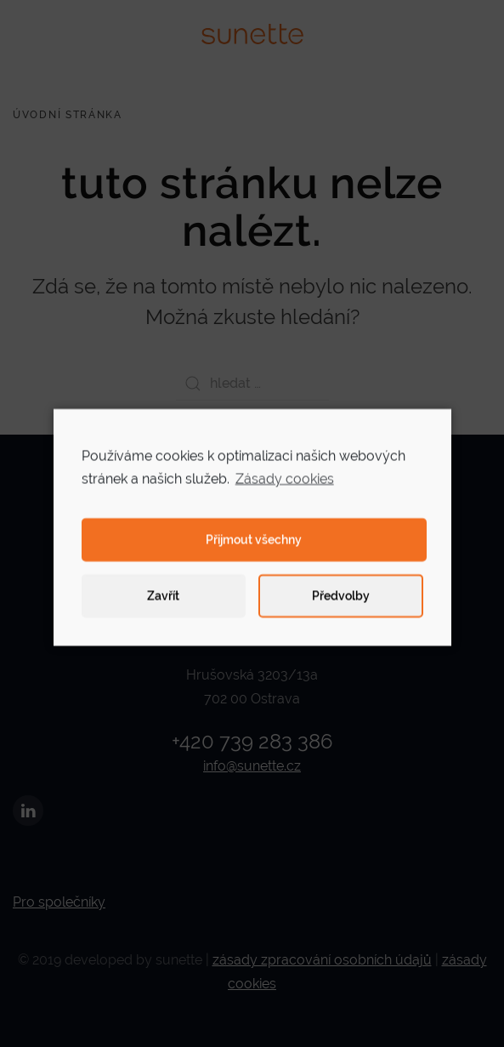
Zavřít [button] (163, 603)
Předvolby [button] (341, 603)
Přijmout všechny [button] (254, 547)
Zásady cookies (284, 486)
